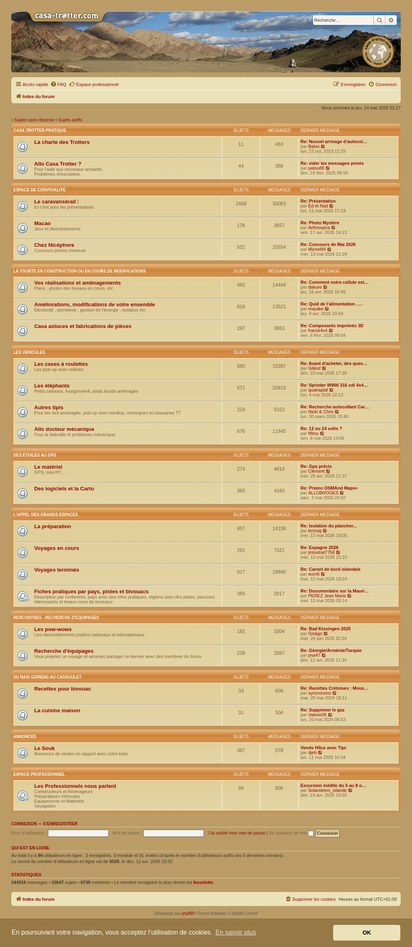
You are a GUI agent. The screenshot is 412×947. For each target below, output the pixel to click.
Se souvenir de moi (291, 832)
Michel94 (317, 249)
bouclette (203, 882)
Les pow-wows (53, 629)
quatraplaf (318, 389)
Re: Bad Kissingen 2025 (326, 628)
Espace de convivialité (39, 190)
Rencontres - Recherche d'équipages (56, 617)
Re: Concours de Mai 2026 (328, 244)
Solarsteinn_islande (327, 790)
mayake (316, 308)
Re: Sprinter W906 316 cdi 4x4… (334, 385)
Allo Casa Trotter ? (57, 164)
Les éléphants (52, 386)
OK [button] (367, 932)
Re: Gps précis (316, 466)
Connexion (24, 823)
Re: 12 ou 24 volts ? (321, 428)
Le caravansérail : (56, 202)
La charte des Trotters (62, 142)
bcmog (314, 530)
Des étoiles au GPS (34, 455)
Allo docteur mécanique (64, 429)
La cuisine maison (57, 710)
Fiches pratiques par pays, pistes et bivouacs (91, 591)
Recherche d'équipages (64, 651)
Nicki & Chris (321, 411)
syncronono (319, 693)
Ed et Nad (318, 205)
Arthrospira (319, 227)
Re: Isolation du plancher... (329, 525)
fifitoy (313, 433)
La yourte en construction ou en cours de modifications (79, 271)
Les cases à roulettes (61, 364)
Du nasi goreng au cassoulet (47, 677)
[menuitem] (58, 84)
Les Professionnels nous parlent (75, 786)
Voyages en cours (56, 548)
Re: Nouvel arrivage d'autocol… (334, 141)
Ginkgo (315, 633)
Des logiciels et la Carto (64, 489)
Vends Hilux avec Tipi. (324, 747)
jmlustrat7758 (321, 552)
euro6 (313, 574)
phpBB (187, 913)
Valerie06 (317, 714)
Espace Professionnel (39, 774)
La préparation (52, 526)
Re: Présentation (318, 201)
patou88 (316, 168)
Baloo (313, 146)
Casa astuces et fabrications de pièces (83, 326)
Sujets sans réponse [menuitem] (34, 119)
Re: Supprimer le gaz (322, 709)
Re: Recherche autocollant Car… (335, 406)
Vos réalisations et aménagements (77, 283)
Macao (42, 223)
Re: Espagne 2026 (319, 547)
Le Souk (44, 748)
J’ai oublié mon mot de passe (236, 832)
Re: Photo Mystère (320, 222)
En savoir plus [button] (235, 932)
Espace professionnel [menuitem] (94, 84)
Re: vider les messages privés (332, 163)
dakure (315, 287)
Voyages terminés (56, 570)
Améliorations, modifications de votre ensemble (94, 304)
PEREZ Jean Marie (327, 595)
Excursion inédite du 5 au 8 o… (333, 785)
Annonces (24, 736)
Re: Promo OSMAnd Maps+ (329, 488)
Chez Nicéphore (54, 245)
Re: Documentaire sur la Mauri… (335, 590)
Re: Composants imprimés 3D (332, 325)
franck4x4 (318, 330)
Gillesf (314, 368)
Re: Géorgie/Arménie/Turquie (331, 650)
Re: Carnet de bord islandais (330, 569)
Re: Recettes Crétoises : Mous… (335, 688)
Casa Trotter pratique (39, 130)
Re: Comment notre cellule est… (335, 282)
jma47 (314, 655)
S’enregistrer (60, 823)
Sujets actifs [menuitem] (70, 119)
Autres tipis (49, 407)
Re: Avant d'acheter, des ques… (334, 363)
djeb (312, 752)
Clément (316, 471)
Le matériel (48, 467)
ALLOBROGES (323, 492)
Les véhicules (29, 352)
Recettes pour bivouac (62, 689)
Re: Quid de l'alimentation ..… (332, 303)
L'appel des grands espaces (45, 514)
